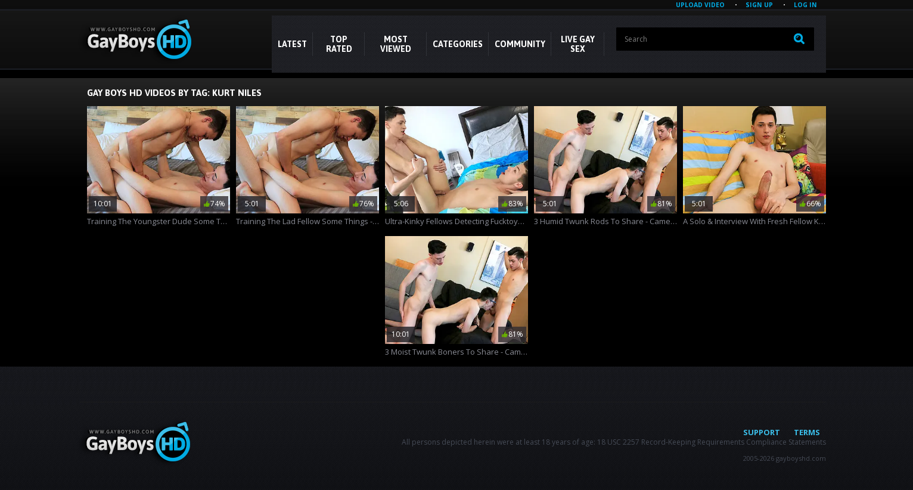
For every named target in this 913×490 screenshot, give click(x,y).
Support (761, 432)
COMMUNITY (520, 44)
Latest (292, 44)
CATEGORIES (458, 44)
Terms (807, 432)
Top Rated (339, 44)
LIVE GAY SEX (578, 44)
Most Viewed (395, 44)
